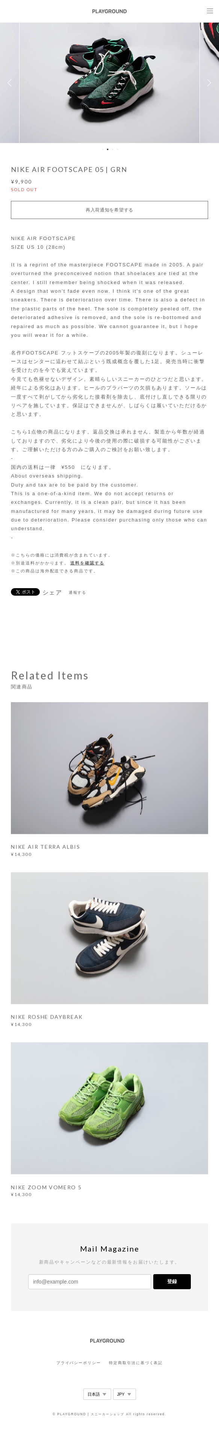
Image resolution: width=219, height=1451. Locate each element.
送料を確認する (87, 563)
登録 (172, 1281)
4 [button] (117, 149)
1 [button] (103, 149)
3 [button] (112, 149)
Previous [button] (11, 83)
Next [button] (207, 83)
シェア (52, 593)
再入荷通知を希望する (109, 210)
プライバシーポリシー (78, 1363)
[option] (110, 83)
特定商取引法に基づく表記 (136, 1363)
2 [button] (108, 149)
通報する (78, 592)
